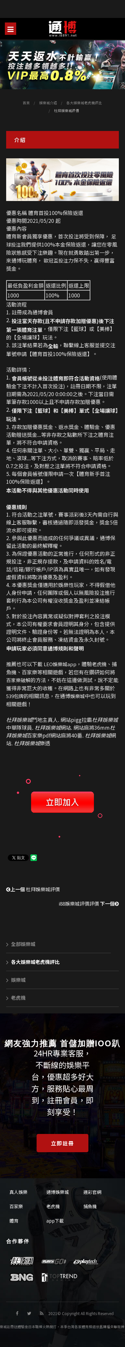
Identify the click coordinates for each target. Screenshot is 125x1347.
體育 (13, 1220)
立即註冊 (62, 1143)
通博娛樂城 (57, 1192)
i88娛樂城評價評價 (89, 903)
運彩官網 (92, 1192)
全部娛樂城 (20, 944)
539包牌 (15, 696)
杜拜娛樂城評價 (33, 889)
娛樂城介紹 (48, 102)
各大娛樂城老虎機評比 (84, 102)
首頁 (26, 102)
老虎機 (99, 664)
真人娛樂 (18, 1192)
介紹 (20, 140)
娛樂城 (77, 696)
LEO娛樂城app (60, 664)
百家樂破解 (18, 680)
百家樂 (16, 1206)
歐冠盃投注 (56, 260)
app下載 (55, 1220)
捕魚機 (90, 1206)
